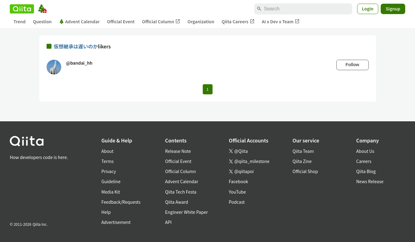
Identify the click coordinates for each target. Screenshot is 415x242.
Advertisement (116, 222)
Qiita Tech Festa (180, 192)
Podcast (237, 202)
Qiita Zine (302, 161)
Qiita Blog (366, 171)
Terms (107, 161)
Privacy (108, 171)
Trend (19, 21)
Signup (393, 9)
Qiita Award (176, 202)
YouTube (237, 192)
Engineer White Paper (186, 212)
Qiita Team (303, 151)
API (168, 222)
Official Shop (305, 171)
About (107, 151)
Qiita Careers (238, 21)
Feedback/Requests (121, 202)
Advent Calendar (79, 21)
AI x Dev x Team (281, 21)
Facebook (238, 181)
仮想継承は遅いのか (76, 46)
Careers (363, 161)
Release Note (178, 151)
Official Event (120, 21)
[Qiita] (22, 8)
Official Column (161, 21)
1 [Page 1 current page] (207, 89)
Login (368, 9)
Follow (352, 64)
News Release (369, 181)
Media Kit (110, 192)
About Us (365, 151)
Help (106, 212)
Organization (200, 21)
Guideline (111, 181)
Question (42, 21)
